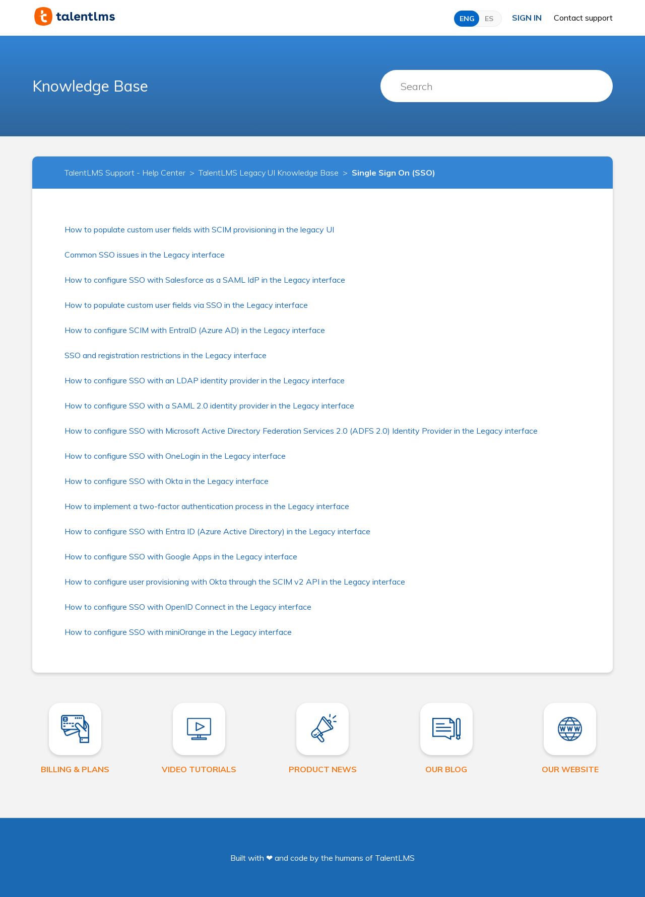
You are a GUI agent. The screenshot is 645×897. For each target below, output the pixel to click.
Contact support (583, 18)
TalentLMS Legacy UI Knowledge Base (269, 173)
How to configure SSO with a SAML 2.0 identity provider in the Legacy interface (209, 405)
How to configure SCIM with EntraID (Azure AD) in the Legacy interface (194, 330)
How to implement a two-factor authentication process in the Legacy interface (206, 506)
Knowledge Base (90, 86)
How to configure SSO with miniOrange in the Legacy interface (178, 632)
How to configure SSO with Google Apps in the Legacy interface (180, 556)
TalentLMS (395, 858)
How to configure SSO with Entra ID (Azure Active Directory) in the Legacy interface (217, 531)
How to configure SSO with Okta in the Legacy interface (166, 481)
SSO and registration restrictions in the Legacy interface (165, 355)
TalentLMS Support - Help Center (124, 173)
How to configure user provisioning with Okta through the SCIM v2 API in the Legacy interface (234, 582)
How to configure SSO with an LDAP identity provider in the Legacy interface (204, 380)
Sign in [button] (527, 18)
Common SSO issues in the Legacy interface (144, 255)
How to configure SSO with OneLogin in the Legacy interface (175, 456)
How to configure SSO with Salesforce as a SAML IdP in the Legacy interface (204, 280)
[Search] (496, 86)
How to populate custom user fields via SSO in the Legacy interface (186, 305)
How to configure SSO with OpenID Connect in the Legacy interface (187, 607)
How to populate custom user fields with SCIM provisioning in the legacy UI (199, 229)
